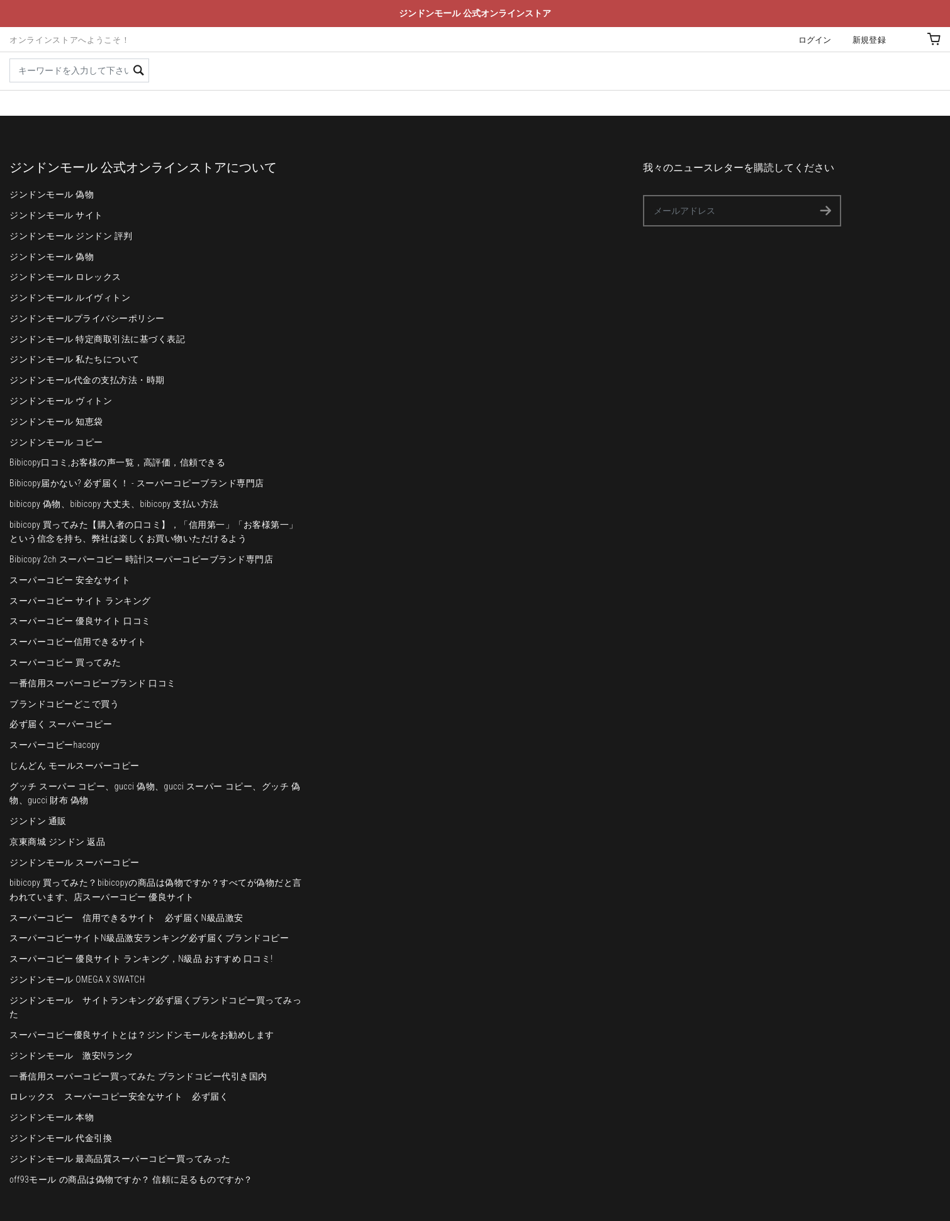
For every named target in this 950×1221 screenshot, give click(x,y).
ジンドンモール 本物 (51, 1117)
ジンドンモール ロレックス (65, 277)
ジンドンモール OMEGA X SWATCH (77, 979)
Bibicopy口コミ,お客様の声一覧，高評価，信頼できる (117, 462)
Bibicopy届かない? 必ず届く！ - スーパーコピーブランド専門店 (136, 483)
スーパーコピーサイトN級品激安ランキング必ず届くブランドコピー (149, 938)
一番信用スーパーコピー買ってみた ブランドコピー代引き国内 (138, 1076)
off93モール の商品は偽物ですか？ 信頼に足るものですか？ (131, 1179)
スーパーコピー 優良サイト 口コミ (80, 621)
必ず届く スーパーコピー (60, 724)
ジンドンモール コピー (56, 442)
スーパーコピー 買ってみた (65, 662)
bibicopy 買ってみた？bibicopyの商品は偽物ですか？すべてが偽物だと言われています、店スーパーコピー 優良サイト (155, 889)
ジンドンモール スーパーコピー (74, 862)
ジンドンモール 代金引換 (60, 1138)
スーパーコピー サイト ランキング (80, 601)
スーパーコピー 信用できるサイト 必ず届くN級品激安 (126, 918)
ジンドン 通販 (38, 821)
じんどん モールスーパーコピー (74, 766)
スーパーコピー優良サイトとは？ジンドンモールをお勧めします (141, 1035)
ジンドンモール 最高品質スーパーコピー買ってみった (120, 1159)
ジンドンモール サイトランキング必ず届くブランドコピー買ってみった (155, 1007)
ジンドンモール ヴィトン (60, 401)
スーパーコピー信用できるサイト (78, 642)
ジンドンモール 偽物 (51, 194)
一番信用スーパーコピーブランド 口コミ (92, 683)
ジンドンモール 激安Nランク (71, 1056)
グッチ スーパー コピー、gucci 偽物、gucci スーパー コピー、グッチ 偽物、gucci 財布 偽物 (154, 793)
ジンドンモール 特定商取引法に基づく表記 (97, 339)
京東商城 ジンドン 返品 (57, 842)
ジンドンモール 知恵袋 (56, 421)
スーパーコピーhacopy (54, 745)
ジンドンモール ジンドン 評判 (71, 236)
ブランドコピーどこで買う (64, 704)
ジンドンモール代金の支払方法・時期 (87, 380)
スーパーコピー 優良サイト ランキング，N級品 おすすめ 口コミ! (141, 959)
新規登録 (869, 40)
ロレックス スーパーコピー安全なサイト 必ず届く (118, 1096)
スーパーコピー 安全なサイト (69, 580)
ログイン (815, 40)
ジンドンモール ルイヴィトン (69, 298)
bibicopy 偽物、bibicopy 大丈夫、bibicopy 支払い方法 (114, 504)
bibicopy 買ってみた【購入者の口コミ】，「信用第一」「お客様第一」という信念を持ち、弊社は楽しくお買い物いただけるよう (153, 532)
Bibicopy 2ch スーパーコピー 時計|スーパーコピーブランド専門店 (141, 559)
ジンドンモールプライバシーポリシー (87, 318)
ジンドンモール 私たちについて (74, 359)
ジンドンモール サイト (56, 215)
